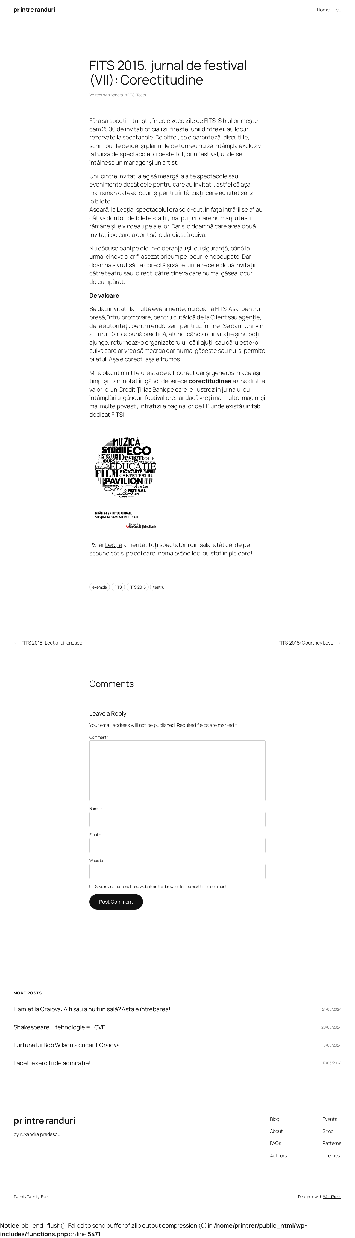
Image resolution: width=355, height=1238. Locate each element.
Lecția (113, 545)
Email (95, 834)
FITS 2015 (138, 587)
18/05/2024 (331, 1045)
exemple (99, 587)
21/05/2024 (331, 1009)
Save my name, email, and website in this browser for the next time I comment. (161, 886)
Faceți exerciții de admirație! (52, 1063)
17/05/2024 (331, 1062)
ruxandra (115, 94)
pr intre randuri (34, 9)
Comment (99, 737)
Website (96, 860)
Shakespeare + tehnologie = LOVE (59, 1027)
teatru (158, 587)
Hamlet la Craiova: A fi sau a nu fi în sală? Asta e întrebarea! (92, 1009)
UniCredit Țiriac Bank (138, 389)
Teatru (141, 94)
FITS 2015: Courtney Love (305, 642)
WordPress (332, 1196)
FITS (130, 94)
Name (95, 808)
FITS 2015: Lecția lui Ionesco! (53, 642)
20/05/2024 (331, 1027)
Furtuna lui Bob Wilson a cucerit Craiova (67, 1045)
